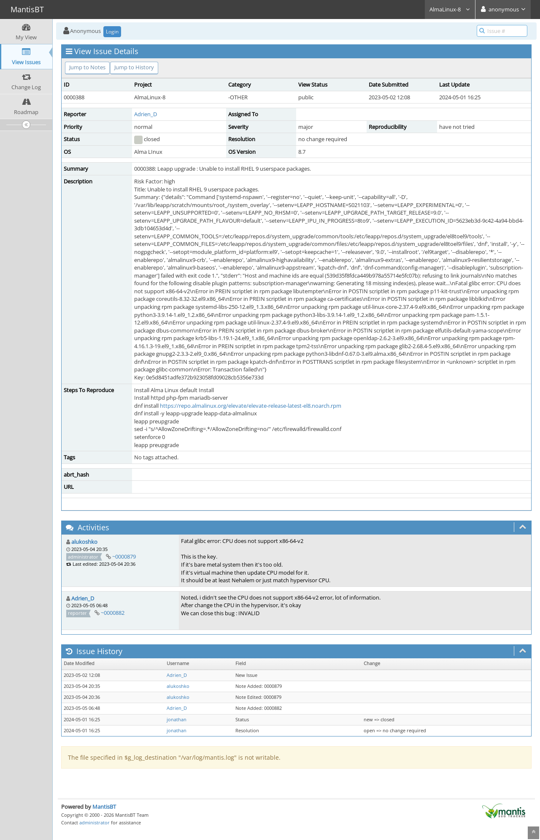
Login (112, 31)
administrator (94, 822)
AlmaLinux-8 (450, 9)
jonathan (176, 720)
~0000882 (112, 612)
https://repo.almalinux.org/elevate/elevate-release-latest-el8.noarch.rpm (250, 405)
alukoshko (84, 541)
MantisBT (104, 806)
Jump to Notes (87, 67)
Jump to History (134, 67)
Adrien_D (145, 114)
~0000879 (124, 556)
